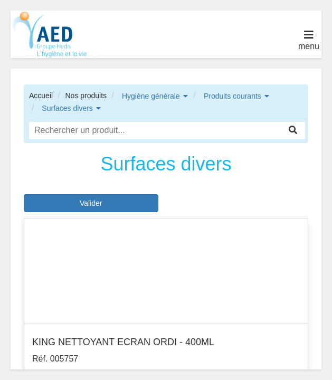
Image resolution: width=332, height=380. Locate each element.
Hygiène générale (151, 96)
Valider (91, 203)
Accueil (41, 95)
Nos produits (86, 95)
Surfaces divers (67, 108)
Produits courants (232, 96)
